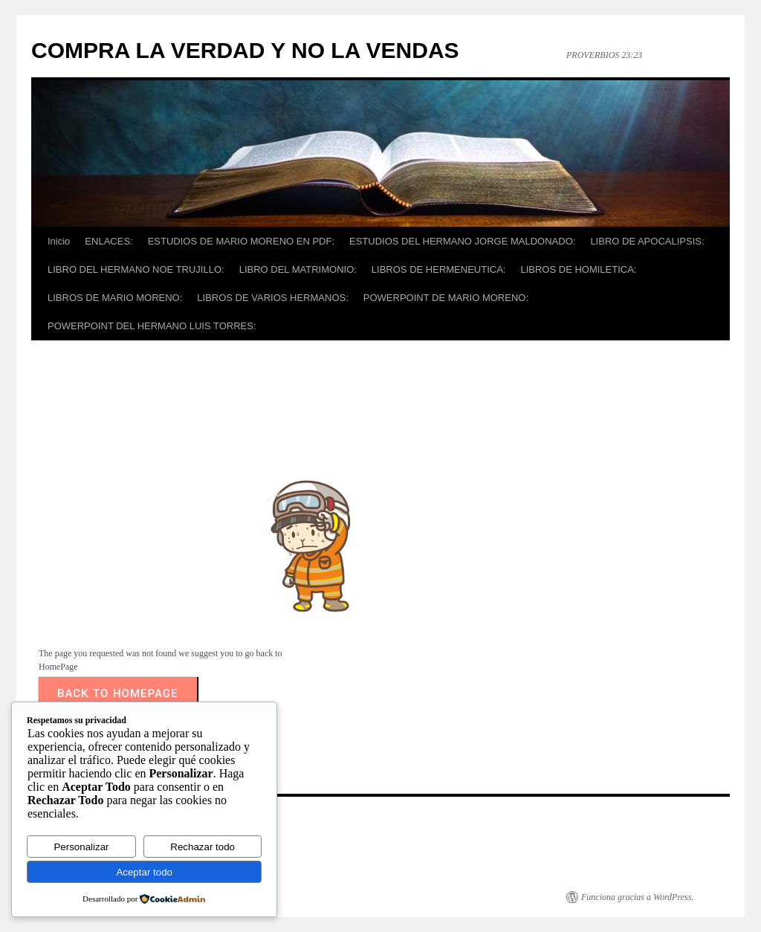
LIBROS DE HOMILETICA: (578, 269)
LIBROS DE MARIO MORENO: (115, 297)
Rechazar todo (202, 846)
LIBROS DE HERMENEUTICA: (439, 269)
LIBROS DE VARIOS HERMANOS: (272, 297)
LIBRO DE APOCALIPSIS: (647, 241)
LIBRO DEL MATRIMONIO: (298, 269)
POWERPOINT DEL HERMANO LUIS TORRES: (152, 325)
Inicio (59, 241)
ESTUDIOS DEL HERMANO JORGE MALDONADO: (462, 241)
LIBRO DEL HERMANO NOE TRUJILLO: (136, 269)
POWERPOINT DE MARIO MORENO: (445, 297)
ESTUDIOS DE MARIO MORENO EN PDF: (241, 241)
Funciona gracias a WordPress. (637, 897)
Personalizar (81, 846)
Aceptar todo (144, 872)
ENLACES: (108, 241)
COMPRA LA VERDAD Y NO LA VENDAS (245, 50)
